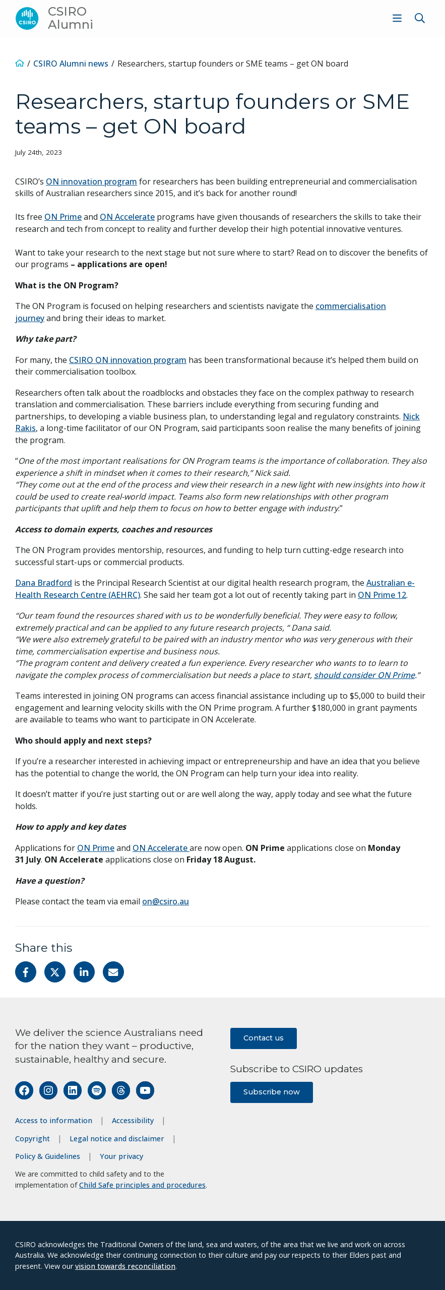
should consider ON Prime (364, 675)
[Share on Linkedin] (84, 971)
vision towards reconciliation (125, 1266)
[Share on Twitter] (55, 971)
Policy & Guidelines (47, 1156)
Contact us (263, 1037)
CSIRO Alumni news (70, 63)
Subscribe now (271, 1091)
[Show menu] (397, 18)
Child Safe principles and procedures (142, 1185)
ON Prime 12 (382, 594)
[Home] (19, 63)
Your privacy (121, 1156)
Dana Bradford (43, 582)
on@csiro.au (165, 901)
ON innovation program (91, 181)
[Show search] (420, 18)
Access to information (53, 1120)
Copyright (32, 1138)
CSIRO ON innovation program (127, 359)
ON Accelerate (127, 216)
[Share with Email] (113, 971)
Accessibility (133, 1120)
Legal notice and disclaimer (117, 1138)
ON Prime (63, 216)
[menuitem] (396, 18)
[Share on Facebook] (25, 971)
